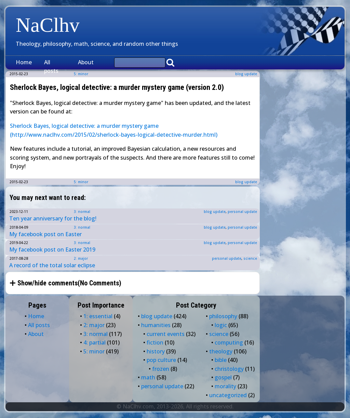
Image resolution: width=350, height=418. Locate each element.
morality (225, 386)
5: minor (81, 181)
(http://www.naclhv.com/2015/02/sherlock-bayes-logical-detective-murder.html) (113, 134)
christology (229, 369)
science (250, 258)
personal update (242, 211)
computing (229, 342)
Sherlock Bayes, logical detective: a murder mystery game (85, 126)
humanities (156, 325)
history (156, 351)
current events (166, 334)
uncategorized (228, 395)
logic (221, 325)
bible (221, 360)
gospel (223, 377)
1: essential (97, 316)
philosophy (223, 316)
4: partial (94, 342)
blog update (246, 73)
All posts (51, 66)
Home (24, 62)
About (86, 62)
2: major (81, 258)
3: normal (82, 211)
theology (220, 351)
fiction (155, 342)
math (148, 377)
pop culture (161, 360)
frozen (160, 369)
